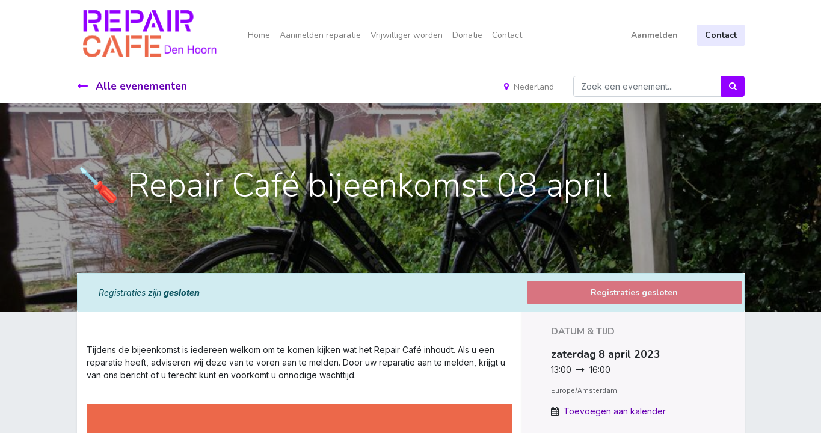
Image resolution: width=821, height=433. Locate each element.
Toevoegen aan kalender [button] (615, 411)
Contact (721, 35)
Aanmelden (654, 35)
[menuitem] (259, 35)
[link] (88, 387)
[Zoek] (733, 86)
